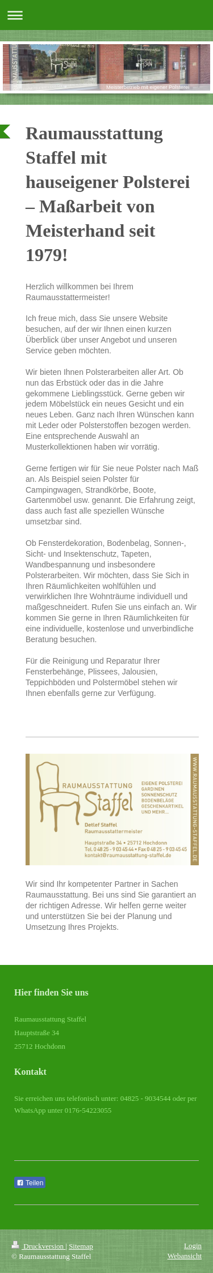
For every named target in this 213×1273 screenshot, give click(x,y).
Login (193, 1245)
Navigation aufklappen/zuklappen (106, 15)
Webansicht (185, 1255)
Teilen (29, 1183)
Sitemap (81, 1246)
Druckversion (38, 1246)
